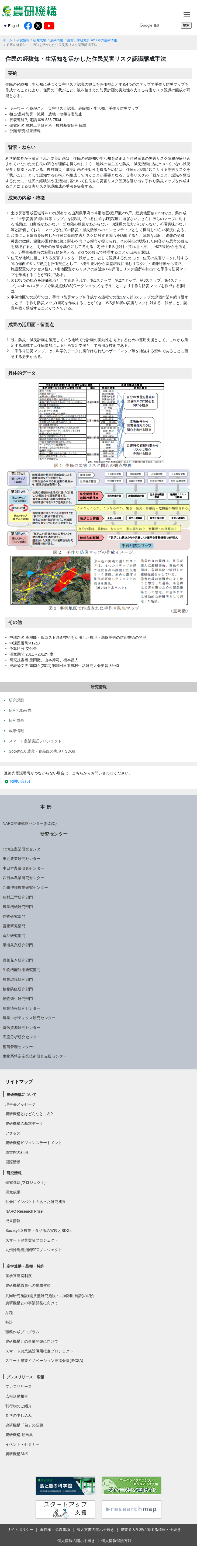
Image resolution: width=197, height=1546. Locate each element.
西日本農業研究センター (23, 878)
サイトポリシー (20, 1529)
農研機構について (21, 1094)
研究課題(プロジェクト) (25, 1182)
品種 (9, 1313)
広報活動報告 (16, 1396)
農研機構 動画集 (19, 1434)
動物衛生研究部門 (18, 998)
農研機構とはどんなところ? (29, 1114)
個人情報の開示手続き (76, 1540)
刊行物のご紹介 (18, 1406)
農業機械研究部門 (18, 907)
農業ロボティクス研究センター (29, 1018)
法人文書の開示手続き (95, 1529)
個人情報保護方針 (116, 1540)
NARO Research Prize (24, 1211)
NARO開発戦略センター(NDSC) (30, 823)
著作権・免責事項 (55, 1529)
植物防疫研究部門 (18, 989)
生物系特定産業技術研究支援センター (35, 1056)
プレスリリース (18, 1386)
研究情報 (22, 40)
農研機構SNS (16, 1454)
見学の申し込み (18, 1415)
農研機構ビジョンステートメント (33, 1143)
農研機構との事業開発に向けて (31, 1303)
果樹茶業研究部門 (18, 945)
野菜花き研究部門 (18, 960)
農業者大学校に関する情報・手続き (150, 1529)
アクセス (12, 1133)
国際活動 (12, 1162)
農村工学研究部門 (18, 897)
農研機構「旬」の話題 (24, 1425)
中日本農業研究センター (23, 868)
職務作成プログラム (22, 1332)
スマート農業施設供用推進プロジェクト (39, 1351)
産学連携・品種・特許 (25, 1266)
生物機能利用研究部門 (21, 970)
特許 (9, 1322)
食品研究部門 (14, 935)
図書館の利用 (16, 1152)
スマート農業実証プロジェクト (31, 1240)
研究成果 (39, 40)
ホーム (7, 40)
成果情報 (56, 40)
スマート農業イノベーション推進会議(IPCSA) (44, 1360)
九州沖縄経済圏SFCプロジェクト (33, 1250)
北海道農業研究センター (23, 849)
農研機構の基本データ (24, 1123)
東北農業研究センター (21, 858)
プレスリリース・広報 (25, 1377)
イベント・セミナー (22, 1444)
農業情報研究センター (21, 1008)
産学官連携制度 (18, 1276)
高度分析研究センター (21, 1037)
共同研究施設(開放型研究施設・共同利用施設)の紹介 (50, 1296)
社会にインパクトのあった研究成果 (35, 1201)
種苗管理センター (18, 1047)
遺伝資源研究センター (21, 1027)
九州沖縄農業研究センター (25, 887)
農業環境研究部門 (18, 979)
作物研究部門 (14, 916)
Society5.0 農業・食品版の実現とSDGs (38, 1230)
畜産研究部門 (14, 926)
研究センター (54, 834)
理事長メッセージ (20, 1104)
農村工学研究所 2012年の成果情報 (92, 40)
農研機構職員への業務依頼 (28, 1285)
